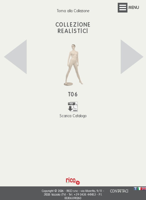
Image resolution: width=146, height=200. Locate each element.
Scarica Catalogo (73, 113)
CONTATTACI (119, 191)
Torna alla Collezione (73, 11)
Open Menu (122, 7)
